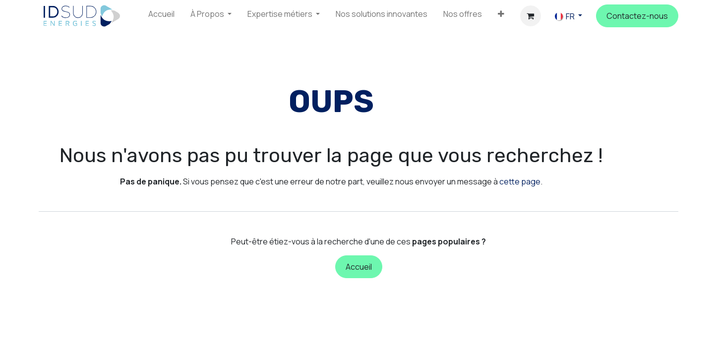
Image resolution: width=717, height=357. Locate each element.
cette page (519, 181)
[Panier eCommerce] (530, 15)
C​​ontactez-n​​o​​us (637, 15)
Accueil (359, 266)
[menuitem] (161, 16)
